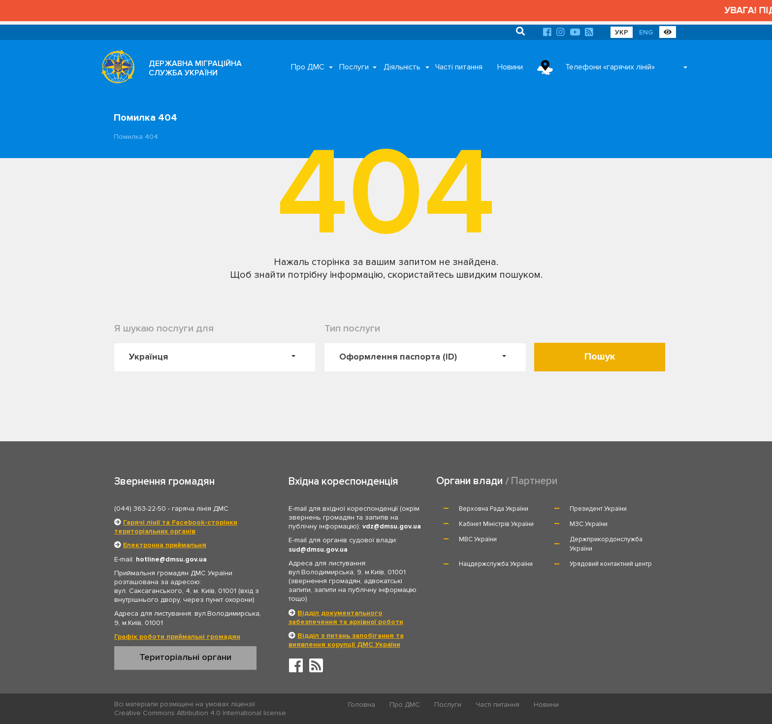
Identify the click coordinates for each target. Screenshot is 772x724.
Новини (510, 67)
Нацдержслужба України (496, 564)
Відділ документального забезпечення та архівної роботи (346, 617)
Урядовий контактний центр (611, 564)
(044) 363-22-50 (140, 508)
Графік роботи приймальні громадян (177, 636)
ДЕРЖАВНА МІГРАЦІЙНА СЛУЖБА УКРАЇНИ (195, 68)
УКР (621, 32)
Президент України (598, 509)
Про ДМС (307, 67)
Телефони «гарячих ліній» (610, 67)
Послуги (354, 67)
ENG (646, 32)
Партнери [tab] (534, 481)
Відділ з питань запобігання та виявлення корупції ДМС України (346, 640)
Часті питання (458, 67)
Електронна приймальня (164, 545)
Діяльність (402, 67)
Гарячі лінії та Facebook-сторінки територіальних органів (175, 526)
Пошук (599, 356)
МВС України (478, 539)
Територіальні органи (185, 657)
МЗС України (589, 524)
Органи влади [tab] (469, 481)
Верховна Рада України (493, 509)
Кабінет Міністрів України (496, 524)
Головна (361, 704)
